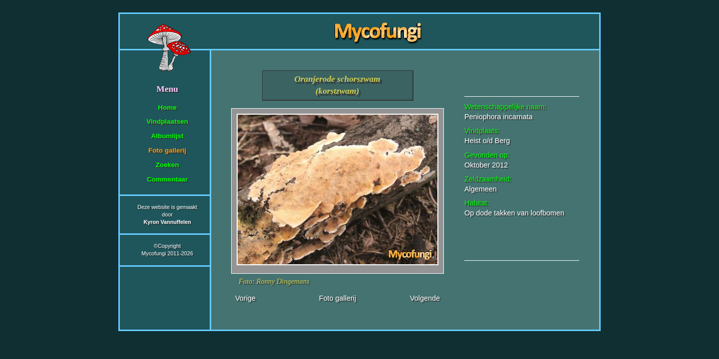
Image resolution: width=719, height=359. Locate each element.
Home (167, 107)
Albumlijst (167, 136)
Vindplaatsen (167, 121)
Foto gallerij (167, 150)
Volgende (425, 298)
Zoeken (167, 165)
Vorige (245, 298)
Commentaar (167, 179)
